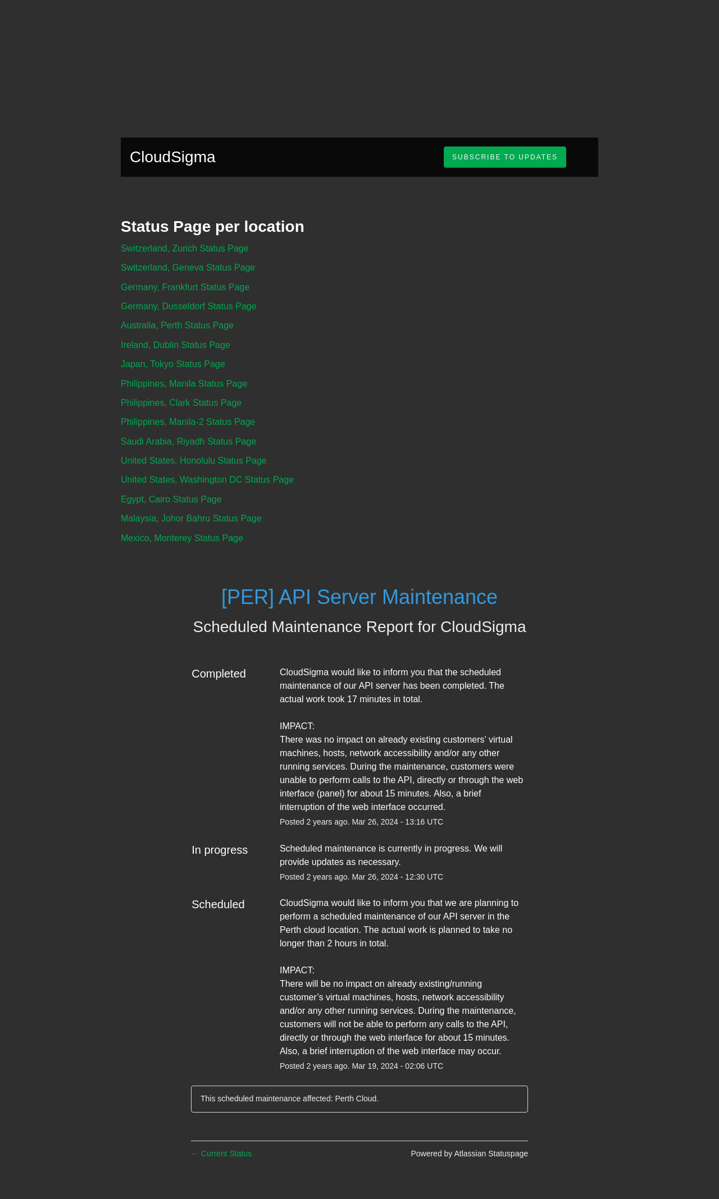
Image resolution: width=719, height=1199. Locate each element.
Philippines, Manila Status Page (184, 383)
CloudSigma (173, 157)
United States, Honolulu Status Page (194, 460)
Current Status (221, 1153)
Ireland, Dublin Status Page (175, 345)
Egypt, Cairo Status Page (171, 499)
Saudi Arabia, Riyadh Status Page (188, 441)
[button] (505, 157)
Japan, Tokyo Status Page (173, 364)
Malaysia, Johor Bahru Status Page (191, 518)
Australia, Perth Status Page (177, 325)
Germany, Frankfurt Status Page (185, 287)
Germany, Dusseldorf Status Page (189, 306)
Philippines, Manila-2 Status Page (188, 422)
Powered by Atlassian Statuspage (469, 1153)
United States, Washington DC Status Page (207, 479)
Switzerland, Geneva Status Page (188, 267)
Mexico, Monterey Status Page (182, 538)
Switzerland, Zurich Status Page (185, 248)
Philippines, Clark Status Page (181, 403)
